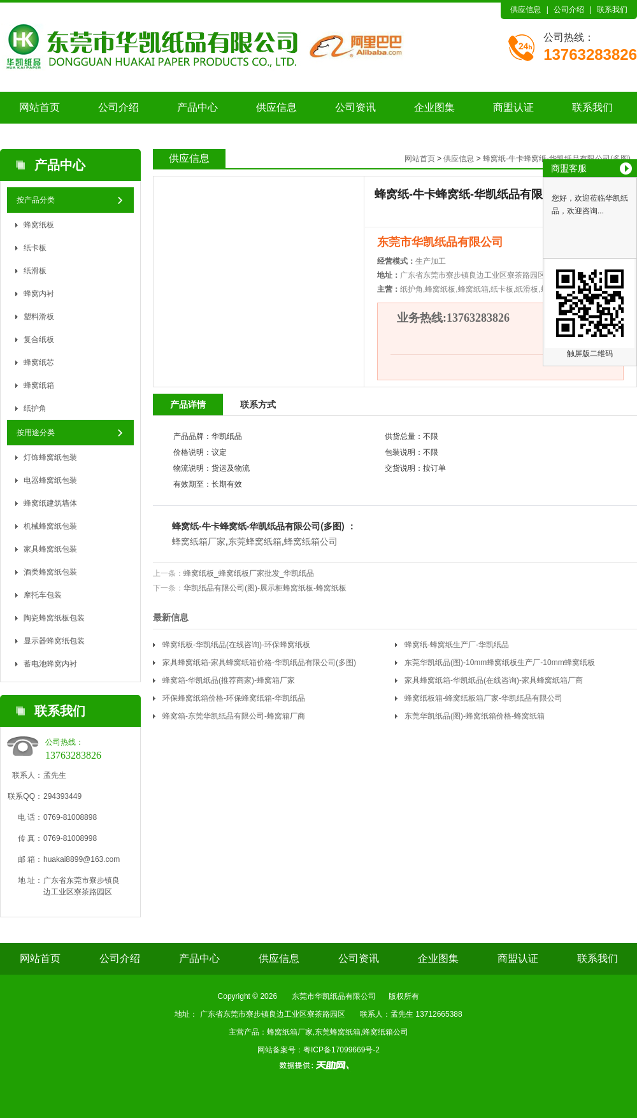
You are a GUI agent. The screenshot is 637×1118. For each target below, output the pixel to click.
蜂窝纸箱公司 (311, 541)
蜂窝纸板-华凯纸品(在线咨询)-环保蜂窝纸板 (236, 644)
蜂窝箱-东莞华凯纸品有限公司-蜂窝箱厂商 (233, 716)
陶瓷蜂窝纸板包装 (54, 617)
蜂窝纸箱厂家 (198, 541)
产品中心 (197, 107)
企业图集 (434, 107)
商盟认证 (513, 107)
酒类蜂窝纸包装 (50, 572)
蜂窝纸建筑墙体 (50, 503)
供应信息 (525, 9)
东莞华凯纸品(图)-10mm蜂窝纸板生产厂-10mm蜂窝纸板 (499, 662)
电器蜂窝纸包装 (50, 480)
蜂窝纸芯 (39, 362)
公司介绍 (569, 9)
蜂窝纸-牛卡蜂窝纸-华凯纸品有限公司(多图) (557, 158)
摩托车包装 (43, 595)
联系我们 (612, 9)
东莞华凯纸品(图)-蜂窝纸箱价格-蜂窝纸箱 (474, 716)
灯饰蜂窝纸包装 (50, 457)
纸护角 (35, 408)
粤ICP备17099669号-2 (341, 1049)
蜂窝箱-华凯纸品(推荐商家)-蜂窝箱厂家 (228, 680)
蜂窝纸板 (39, 224)
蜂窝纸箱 (39, 385)
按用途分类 (36, 432)
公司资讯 (355, 107)
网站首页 (39, 107)
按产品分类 (36, 200)
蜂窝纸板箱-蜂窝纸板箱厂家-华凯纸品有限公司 (483, 698)
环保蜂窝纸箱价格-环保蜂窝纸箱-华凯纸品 (233, 698)
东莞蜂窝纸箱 (255, 541)
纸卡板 (35, 247)
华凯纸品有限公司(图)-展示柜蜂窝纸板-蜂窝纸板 (265, 588)
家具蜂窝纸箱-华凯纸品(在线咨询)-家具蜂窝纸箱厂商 (493, 680)
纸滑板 (35, 270)
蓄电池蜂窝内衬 (50, 663)
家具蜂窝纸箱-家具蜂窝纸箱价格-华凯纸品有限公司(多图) (259, 662)
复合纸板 (39, 339)
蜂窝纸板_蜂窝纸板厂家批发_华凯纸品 (248, 573)
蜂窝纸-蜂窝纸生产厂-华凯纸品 (456, 644)
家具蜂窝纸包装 (50, 549)
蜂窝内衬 (39, 293)
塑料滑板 (39, 316)
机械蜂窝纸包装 (50, 526)
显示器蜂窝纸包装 (54, 640)
